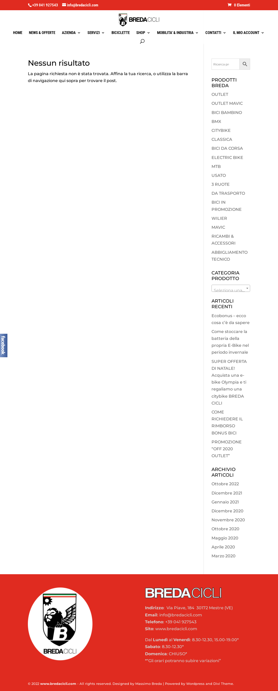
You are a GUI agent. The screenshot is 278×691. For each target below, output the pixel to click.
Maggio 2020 (225, 538)
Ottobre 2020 (225, 528)
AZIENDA (69, 33)
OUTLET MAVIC (227, 103)
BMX (216, 121)
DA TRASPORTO (228, 193)
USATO (219, 175)
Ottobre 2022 (225, 483)
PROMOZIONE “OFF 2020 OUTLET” (227, 449)
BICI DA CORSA (227, 148)
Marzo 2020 (224, 556)
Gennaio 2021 (225, 502)
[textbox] (231, 290)
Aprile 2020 (223, 547)
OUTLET (220, 94)
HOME (17, 33)
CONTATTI (213, 33)
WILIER (219, 218)
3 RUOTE (221, 184)
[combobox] (231, 288)
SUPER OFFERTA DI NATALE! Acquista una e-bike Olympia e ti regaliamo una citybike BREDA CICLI (229, 382)
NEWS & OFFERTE (42, 33)
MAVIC (218, 227)
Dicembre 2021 (227, 493)
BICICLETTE (121, 33)
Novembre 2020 (228, 519)
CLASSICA (222, 139)
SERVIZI (93, 33)
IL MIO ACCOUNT (246, 33)
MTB (216, 166)
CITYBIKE (221, 130)
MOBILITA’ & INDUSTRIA (175, 33)
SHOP (140, 33)
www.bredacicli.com (58, 684)
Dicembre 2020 (227, 511)
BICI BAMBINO (227, 112)
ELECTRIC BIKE (227, 157)
